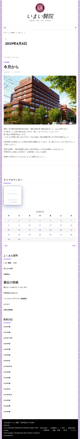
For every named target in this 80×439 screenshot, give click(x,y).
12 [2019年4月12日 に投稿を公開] (50, 225)
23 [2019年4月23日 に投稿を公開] (19, 235)
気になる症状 (8, 268)
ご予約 (62, 428)
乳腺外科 (46, 430)
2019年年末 (8, 366)
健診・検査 (56, 430)
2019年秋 (7, 372)
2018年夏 (7, 406)
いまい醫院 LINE (10, 263)
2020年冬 (7, 360)
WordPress (9, 435)
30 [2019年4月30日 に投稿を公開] (19, 239)
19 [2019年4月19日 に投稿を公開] (50, 230)
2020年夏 (7, 349)
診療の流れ (71, 428)
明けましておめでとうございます (15, 287)
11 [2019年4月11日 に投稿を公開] (40, 225)
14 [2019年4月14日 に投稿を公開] (71, 225)
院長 (9, 72)
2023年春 (7, 332)
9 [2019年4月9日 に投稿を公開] (19, 225)
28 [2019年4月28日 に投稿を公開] (71, 235)
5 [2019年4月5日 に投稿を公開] (50, 220)
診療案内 (54, 428)
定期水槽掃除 (8, 310)
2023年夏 (7, 327)
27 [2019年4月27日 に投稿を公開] (61, 235)
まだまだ (7, 304)
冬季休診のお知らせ (11, 293)
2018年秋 (7, 400)
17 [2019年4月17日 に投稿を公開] (29, 230)
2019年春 (6, 62)
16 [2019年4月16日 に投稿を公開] (19, 230)
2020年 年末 (8, 338)
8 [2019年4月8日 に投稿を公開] (8, 225)
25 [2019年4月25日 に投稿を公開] (40, 235)
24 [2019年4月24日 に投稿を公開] (29, 235)
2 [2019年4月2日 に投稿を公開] (19, 220)
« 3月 (6, 246)
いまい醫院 (40, 16)
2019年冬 (7, 389)
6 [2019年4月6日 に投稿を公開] (60, 220)
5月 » (74, 246)
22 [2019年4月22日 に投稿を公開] (9, 235)
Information (43, 428)
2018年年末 (8, 395)
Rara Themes (28, 433)
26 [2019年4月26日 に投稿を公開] (50, 235)
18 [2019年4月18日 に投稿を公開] (40, 230)
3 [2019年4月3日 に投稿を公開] (29, 220)
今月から (11, 67)
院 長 (65, 430)
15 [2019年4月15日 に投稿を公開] (9, 230)
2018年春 (7, 411)
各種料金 (8, 274)
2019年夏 (7, 378)
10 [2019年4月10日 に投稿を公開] (29, 225)
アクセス (73, 430)
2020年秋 (7, 343)
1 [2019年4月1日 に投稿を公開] (8, 220)
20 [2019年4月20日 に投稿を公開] (61, 230)
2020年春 (7, 355)
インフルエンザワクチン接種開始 (15, 298)
